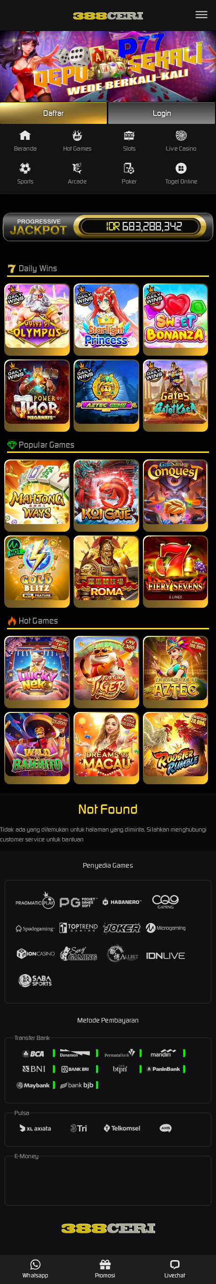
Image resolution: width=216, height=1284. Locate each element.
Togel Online (181, 173)
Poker (129, 173)
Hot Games (77, 141)
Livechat (175, 1269)
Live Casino (181, 141)
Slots (129, 141)
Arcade (77, 173)
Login (162, 113)
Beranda (25, 141)
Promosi (105, 1269)
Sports (25, 173)
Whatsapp (35, 1269)
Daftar (53, 113)
